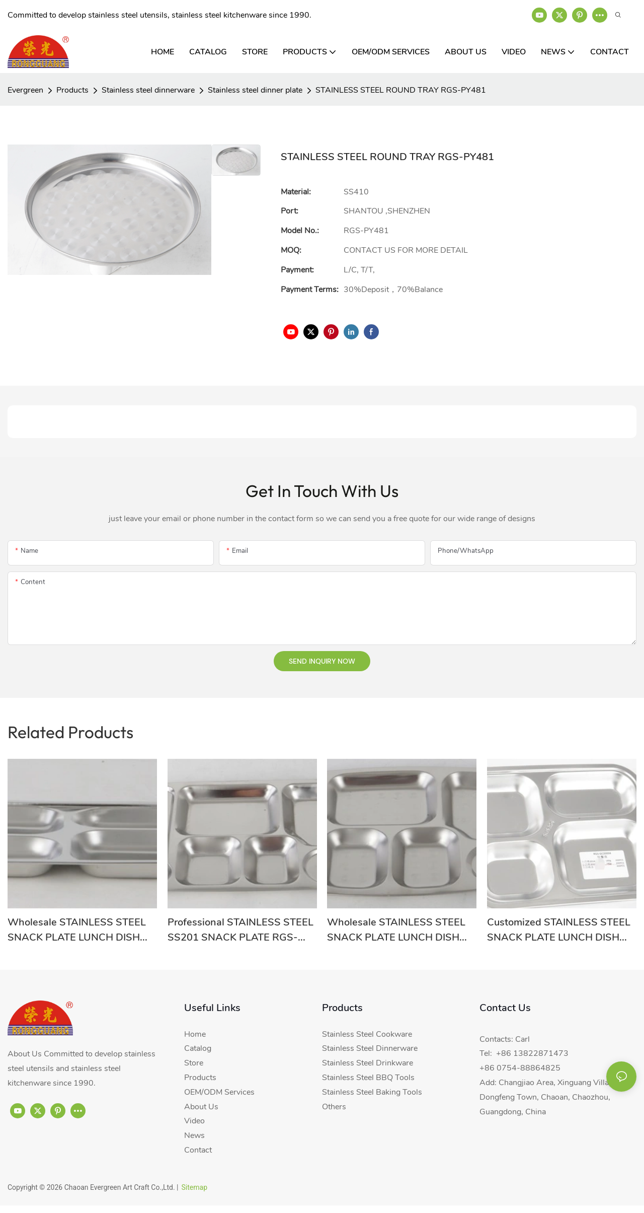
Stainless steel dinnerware (148, 90)
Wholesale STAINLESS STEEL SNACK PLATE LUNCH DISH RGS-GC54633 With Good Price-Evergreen (396, 930)
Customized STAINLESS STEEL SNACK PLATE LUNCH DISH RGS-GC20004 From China (558, 930)
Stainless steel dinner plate (255, 90)
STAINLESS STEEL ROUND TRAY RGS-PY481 (400, 90)
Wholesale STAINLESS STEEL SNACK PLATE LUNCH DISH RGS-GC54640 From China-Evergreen (77, 930)
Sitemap (194, 1187)
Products (72, 90)
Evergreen (25, 90)
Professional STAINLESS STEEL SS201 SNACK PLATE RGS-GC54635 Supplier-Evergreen (240, 930)
